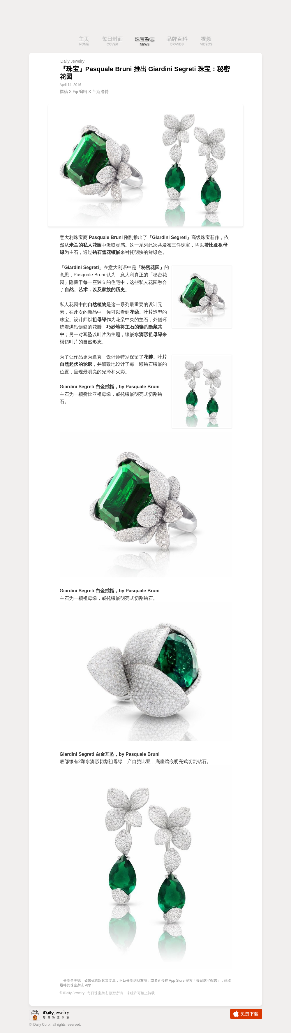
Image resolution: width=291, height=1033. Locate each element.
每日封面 (110, 41)
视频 (207, 41)
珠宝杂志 (144, 41)
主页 (82, 41)
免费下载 (246, 1014)
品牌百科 (178, 41)
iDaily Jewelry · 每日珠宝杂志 (54, 1015)
